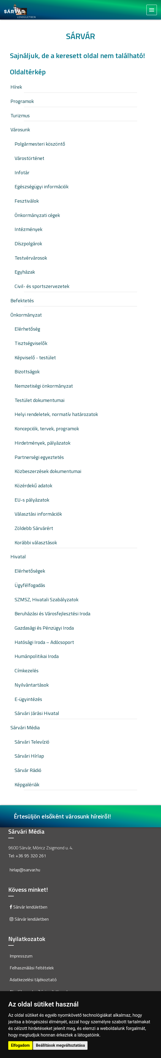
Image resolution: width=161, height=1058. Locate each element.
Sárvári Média (25, 727)
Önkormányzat (26, 315)
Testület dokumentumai (39, 400)
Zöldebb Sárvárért (34, 528)
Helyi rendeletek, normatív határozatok (56, 414)
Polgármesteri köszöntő (40, 144)
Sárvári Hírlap (29, 756)
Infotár (22, 172)
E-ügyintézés (28, 699)
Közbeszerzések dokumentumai (48, 471)
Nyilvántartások (32, 685)
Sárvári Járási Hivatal (37, 713)
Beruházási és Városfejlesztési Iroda (52, 613)
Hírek (16, 87)
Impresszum (21, 956)
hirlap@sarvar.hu (25, 869)
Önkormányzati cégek (37, 215)
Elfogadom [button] (20, 1045)
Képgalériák (27, 784)
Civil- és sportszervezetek (42, 286)
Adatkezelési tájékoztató (33, 979)
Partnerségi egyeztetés (39, 457)
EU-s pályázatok (32, 500)
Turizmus (20, 115)
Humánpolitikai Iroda (37, 656)
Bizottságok (27, 371)
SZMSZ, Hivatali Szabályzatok (46, 599)
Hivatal (18, 556)
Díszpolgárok (28, 243)
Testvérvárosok (31, 258)
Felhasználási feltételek (32, 967)
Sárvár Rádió (28, 770)
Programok (22, 101)
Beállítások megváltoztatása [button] (60, 1045)
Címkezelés (27, 670)
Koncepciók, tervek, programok (47, 428)
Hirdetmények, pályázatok (42, 443)
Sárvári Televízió (32, 742)
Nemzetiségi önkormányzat (44, 386)
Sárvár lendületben (28, 907)
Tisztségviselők (31, 343)
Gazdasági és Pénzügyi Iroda (44, 628)
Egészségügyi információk (42, 186)
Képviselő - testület (35, 357)
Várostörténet (29, 158)
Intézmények (28, 229)
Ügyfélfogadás (30, 585)
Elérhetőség (27, 329)
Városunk (20, 129)
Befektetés (22, 300)
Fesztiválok (27, 201)
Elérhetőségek (30, 571)
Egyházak (25, 272)
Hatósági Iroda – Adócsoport (44, 642)
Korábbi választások (36, 542)
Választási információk (38, 514)
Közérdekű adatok (33, 485)
